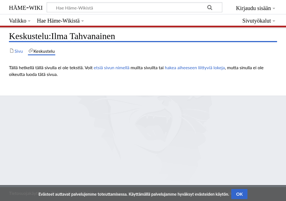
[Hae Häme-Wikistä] (134, 7)
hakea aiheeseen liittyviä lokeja (195, 67)
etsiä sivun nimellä (112, 67)
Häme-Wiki (26, 7)
